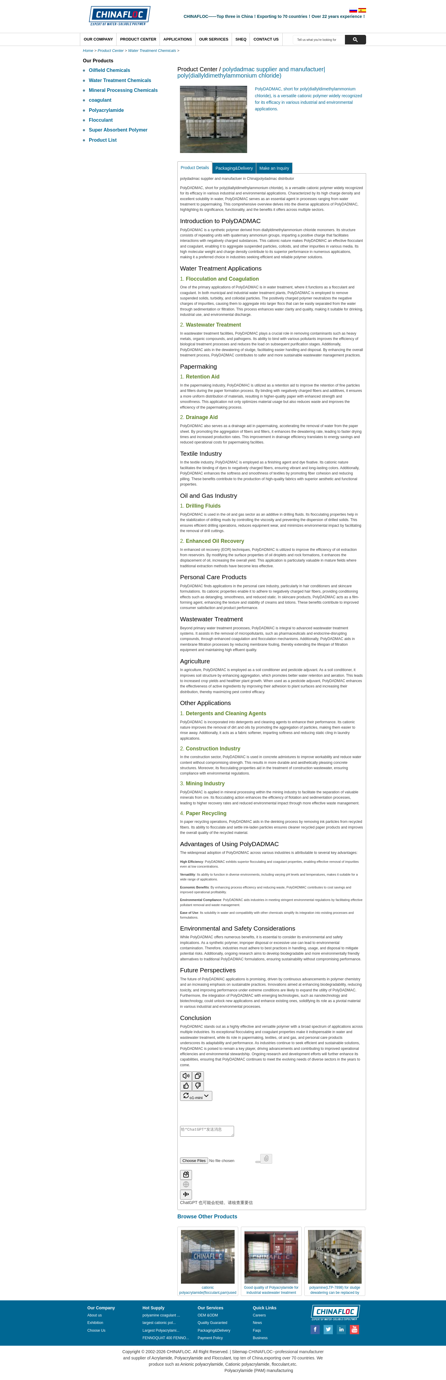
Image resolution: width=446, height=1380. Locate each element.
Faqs (257, 1332)
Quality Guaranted (212, 1324)
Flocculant (101, 120)
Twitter (328, 1330)
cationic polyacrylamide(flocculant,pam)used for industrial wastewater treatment (207, 1294)
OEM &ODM (208, 1317)
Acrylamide (161, 1359)
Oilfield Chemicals (109, 70)
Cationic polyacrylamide (247, 1366)
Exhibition (95, 1324)
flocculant (280, 1366)
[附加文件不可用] (266, 1161)
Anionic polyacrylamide (201, 1366)
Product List (103, 140)
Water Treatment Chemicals (152, 50)
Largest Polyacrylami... (161, 1332)
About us (94, 1317)
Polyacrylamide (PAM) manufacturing (258, 1372)
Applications (177, 39)
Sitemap (239, 1353)
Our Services (213, 39)
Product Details (195, 167)
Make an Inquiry (274, 168)
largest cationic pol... (159, 1324)
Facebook (315, 1330)
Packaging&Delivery (234, 168)
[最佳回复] (186, 1086)
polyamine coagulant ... (161, 1317)
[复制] (198, 1076)
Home (88, 50)
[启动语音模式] (186, 1196)
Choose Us (96, 1332)
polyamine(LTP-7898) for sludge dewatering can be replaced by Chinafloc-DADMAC (334, 1294)
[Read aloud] (186, 1076)
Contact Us (265, 39)
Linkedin (341, 1330)
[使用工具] (186, 1177)
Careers (259, 1317)
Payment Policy (210, 1340)
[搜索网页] (186, 1187)
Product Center (138, 39)
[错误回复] (198, 1086)
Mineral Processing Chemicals (123, 90)
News (257, 1324)
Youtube (354, 1330)
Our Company (98, 39)
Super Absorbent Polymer (118, 129)
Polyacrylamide (106, 110)
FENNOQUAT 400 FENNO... (166, 1340)
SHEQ (241, 39)
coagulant (100, 100)
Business (260, 1340)
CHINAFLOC (332, 1314)
